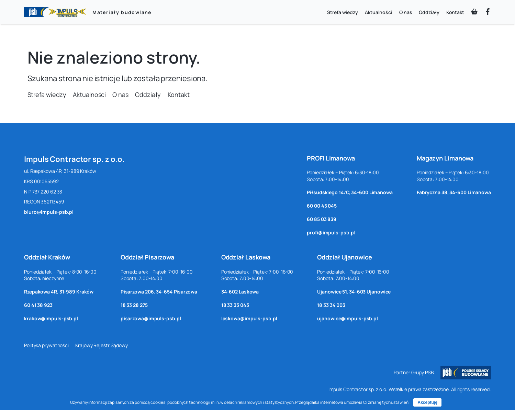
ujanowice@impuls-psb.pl (347, 318)
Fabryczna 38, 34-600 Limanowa (454, 192)
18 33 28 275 (134, 305)
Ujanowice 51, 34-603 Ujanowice (354, 291)
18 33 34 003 (331, 305)
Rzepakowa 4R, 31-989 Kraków (58, 291)
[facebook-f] (487, 11)
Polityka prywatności (46, 345)
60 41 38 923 (38, 305)
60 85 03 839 (321, 219)
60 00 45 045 (322, 205)
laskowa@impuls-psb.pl (249, 318)
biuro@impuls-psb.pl (49, 212)
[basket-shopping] (474, 11)
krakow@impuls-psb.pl (51, 318)
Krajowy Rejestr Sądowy (101, 345)
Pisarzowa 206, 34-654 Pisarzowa (159, 291)
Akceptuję (427, 402)
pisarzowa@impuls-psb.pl (151, 318)
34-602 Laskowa (240, 291)
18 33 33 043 (235, 305)
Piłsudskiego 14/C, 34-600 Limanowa (350, 192)
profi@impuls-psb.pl (331, 232)
